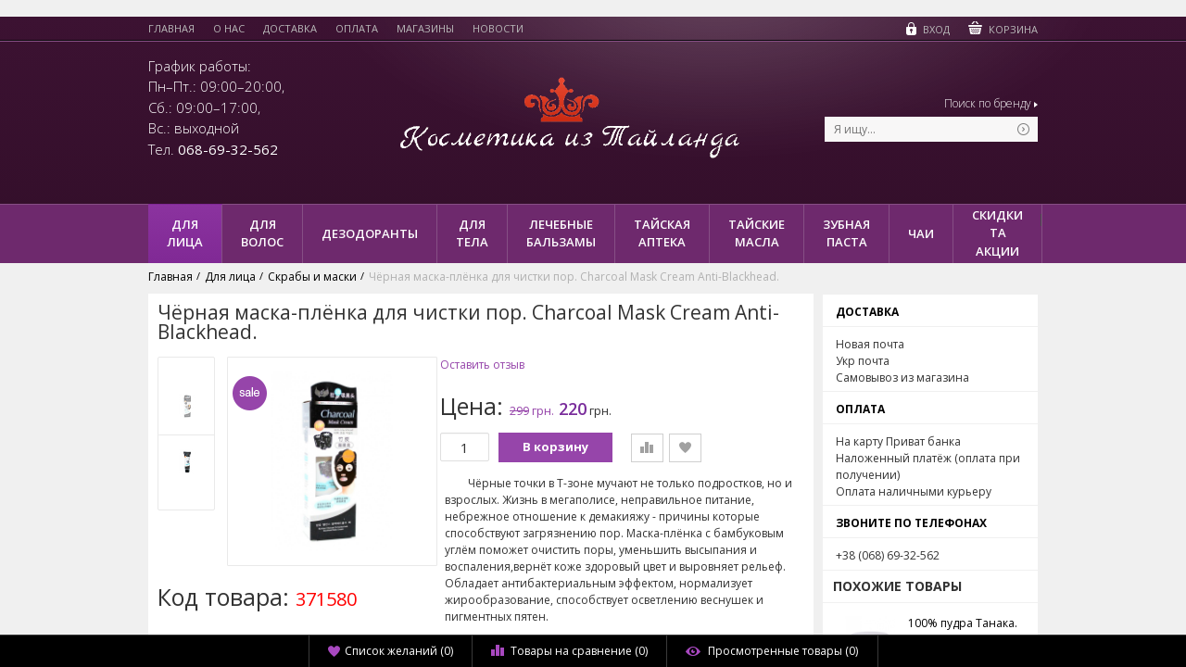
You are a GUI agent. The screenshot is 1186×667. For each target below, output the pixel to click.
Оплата (356, 28)
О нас (229, 28)
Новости (498, 28)
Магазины (425, 28)
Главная (171, 28)
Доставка (290, 28)
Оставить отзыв (482, 365)
